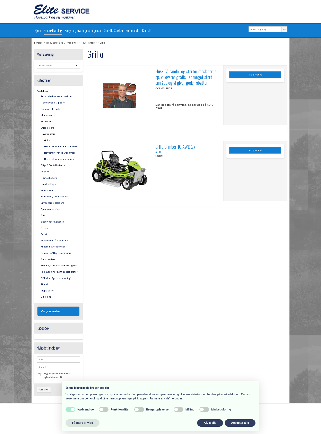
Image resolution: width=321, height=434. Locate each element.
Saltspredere (48, 259)
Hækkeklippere (49, 184)
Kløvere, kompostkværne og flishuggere (60, 265)
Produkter (42, 91)
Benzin (44, 234)
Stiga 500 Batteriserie (53, 165)
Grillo (47, 140)
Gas (43, 215)
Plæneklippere (49, 178)
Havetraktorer (48, 134)
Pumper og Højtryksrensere (56, 253)
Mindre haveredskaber (53, 246)
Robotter (45, 171)
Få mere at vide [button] (82, 422)
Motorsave (47, 190)
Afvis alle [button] (210, 422)
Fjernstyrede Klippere (53, 102)
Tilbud (44, 284)
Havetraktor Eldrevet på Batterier (62, 146)
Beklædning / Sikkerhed (54, 240)
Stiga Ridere (47, 127)
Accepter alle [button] (240, 422)
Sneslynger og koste (52, 221)
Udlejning (46, 296)
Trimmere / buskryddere (54, 196)
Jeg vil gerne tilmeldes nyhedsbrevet (61, 375)
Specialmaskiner (50, 209)
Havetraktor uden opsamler (59, 159)
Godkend (44, 389)
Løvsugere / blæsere (52, 202)
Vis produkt (255, 74)
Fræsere (45, 228)
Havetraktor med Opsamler (59, 152)
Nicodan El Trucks (51, 109)
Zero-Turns (47, 121)
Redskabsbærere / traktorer (56, 96)
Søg (284, 29)
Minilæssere (48, 115)
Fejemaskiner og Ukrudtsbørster (59, 271)
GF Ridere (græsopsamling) (56, 278)
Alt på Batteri (48, 290)
